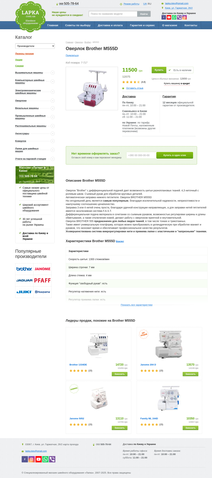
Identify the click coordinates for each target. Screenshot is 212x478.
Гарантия (169, 96)
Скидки (19, 65)
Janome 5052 (76, 418)
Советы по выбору (78, 25)
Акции (18, 59)
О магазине (169, 25)
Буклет (120, 241)
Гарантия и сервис (142, 25)
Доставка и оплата (110, 25)
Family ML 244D (149, 418)
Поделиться (72, 55)
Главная (52, 25)
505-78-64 (69, 3)
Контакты (191, 25)
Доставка (129, 96)
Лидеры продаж (24, 53)
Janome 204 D (148, 364)
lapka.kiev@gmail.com (176, 3)
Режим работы (131, 4)
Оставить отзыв (134, 88)
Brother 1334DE (78, 364)
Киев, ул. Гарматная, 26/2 (179, 8)
